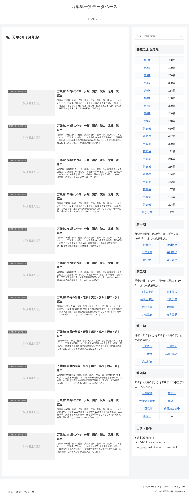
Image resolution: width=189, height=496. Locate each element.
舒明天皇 (172, 244)
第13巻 (147, 151)
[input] (159, 36)
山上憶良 (147, 354)
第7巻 (147, 105)
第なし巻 (147, 212)
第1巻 (147, 60)
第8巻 (147, 113)
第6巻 (147, 98)
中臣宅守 (147, 408)
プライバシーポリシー (174, 487)
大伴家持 (147, 393)
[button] (181, 36)
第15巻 (147, 166)
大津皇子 (172, 307)
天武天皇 (172, 299)
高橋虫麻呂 (172, 354)
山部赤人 (147, 346)
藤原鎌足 (172, 259)
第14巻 (147, 158)
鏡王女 (147, 259)
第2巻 (147, 67)
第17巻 (147, 181)
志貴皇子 (172, 314)
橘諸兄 (172, 401)
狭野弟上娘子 (172, 408)
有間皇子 (172, 252)
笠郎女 (172, 393)
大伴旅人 (172, 346)
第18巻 (147, 189)
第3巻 (147, 75)
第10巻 (147, 128)
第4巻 (147, 82)
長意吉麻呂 (147, 299)
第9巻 (147, 120)
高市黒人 (172, 291)
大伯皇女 (147, 314)
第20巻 (147, 204)
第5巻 (147, 90)
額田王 (147, 244)
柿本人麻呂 (147, 291)
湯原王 (147, 416)
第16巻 (147, 174)
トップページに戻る (151, 487)
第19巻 (147, 197)
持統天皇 (147, 307)
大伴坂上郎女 (147, 401)
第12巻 (147, 143)
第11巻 (147, 136)
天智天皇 (147, 252)
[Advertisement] (65, 63)
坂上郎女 (147, 361)
